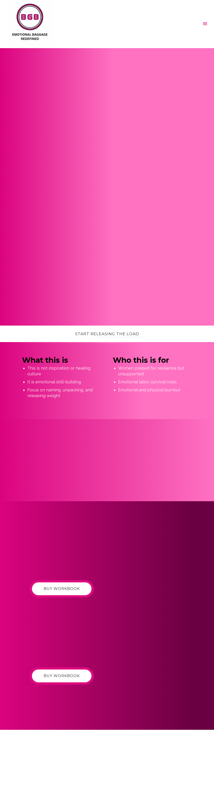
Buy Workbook (62, 589)
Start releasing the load (107, 334)
